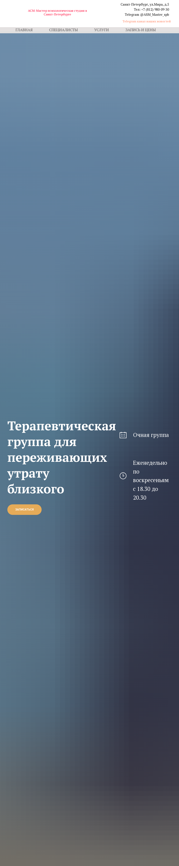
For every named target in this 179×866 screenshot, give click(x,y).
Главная (24, 29)
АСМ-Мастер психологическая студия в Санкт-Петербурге (57, 12)
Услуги (101, 29)
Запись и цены (140, 29)
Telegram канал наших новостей (147, 21)
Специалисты (63, 29)
